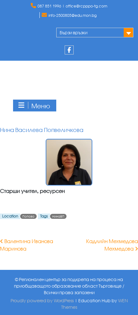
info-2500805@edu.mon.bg (72, 15)
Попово (28, 216)
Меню (34, 106)
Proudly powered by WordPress (42, 300)
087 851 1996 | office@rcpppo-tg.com (72, 6)
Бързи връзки (73, 32)
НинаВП (58, 216)
